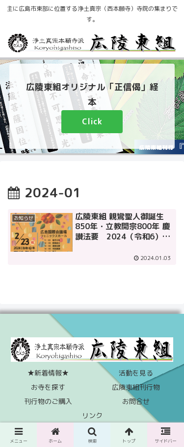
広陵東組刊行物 (136, 387)
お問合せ (136, 401)
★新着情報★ (48, 372)
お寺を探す (48, 387)
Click (92, 121)
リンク (92, 415)
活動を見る (136, 372)
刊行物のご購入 (48, 401)
